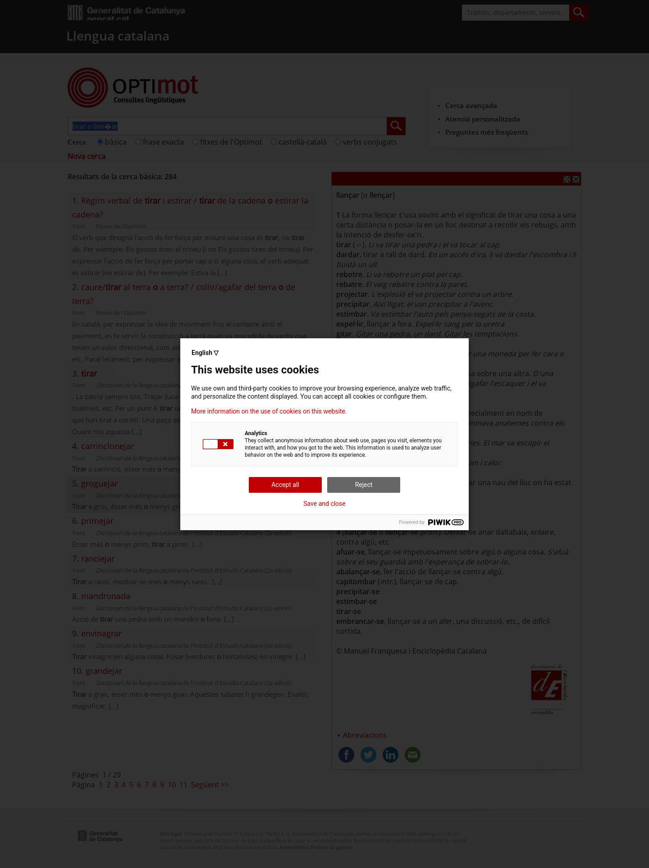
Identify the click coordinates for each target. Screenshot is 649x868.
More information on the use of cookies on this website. (269, 411)
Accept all (285, 484)
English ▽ (205, 352)
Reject (364, 484)
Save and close (324, 503)
